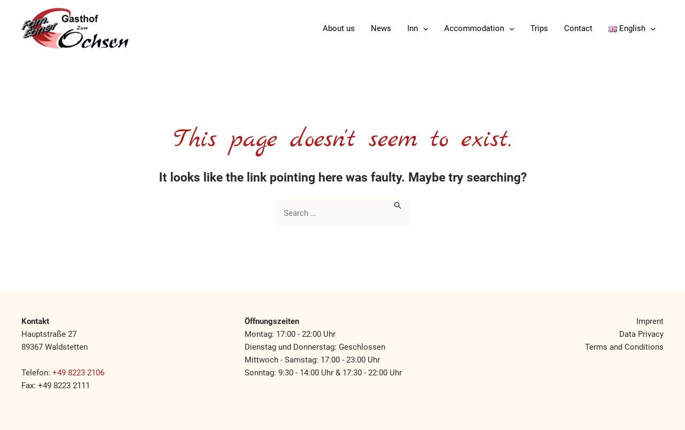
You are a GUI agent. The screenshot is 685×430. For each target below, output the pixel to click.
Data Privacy (641, 334)
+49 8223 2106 (78, 373)
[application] (423, 28)
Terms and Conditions (624, 347)
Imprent (650, 321)
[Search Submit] (398, 204)
